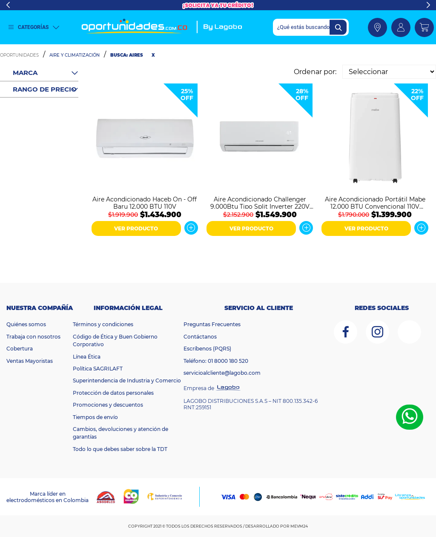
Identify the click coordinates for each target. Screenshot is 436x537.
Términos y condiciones (103, 324)
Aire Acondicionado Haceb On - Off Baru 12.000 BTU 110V (144, 202)
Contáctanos (200, 336)
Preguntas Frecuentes (212, 324)
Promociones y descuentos (108, 405)
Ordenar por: (315, 72)
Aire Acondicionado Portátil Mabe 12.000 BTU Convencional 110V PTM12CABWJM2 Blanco (375, 202)
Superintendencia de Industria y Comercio (127, 380)
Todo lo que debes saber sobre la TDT (120, 449)
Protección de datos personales (113, 393)
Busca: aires (126, 55)
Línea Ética (86, 356)
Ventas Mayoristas (29, 361)
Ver (191, 228)
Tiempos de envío (95, 417)
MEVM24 (299, 526)
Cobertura (19, 348)
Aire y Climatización (74, 55)
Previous (7, 5)
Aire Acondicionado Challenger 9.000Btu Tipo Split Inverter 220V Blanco (260, 202)
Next (428, 5)
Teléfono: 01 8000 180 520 (216, 361)
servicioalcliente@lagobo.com (222, 373)
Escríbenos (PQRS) (207, 348)
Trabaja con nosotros (33, 336)
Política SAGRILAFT (98, 368)
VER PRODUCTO (136, 228)
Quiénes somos (26, 324)
